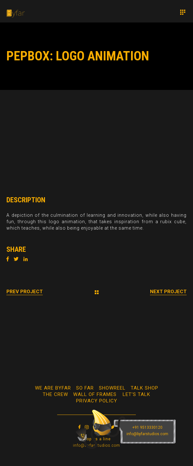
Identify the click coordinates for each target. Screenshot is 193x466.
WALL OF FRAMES (95, 394)
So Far (85, 388)
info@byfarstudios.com (147, 434)
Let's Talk (136, 394)
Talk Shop (144, 388)
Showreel (112, 388)
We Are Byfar (53, 388)
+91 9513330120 (147, 427)
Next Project (168, 292)
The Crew (55, 394)
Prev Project (24, 292)
